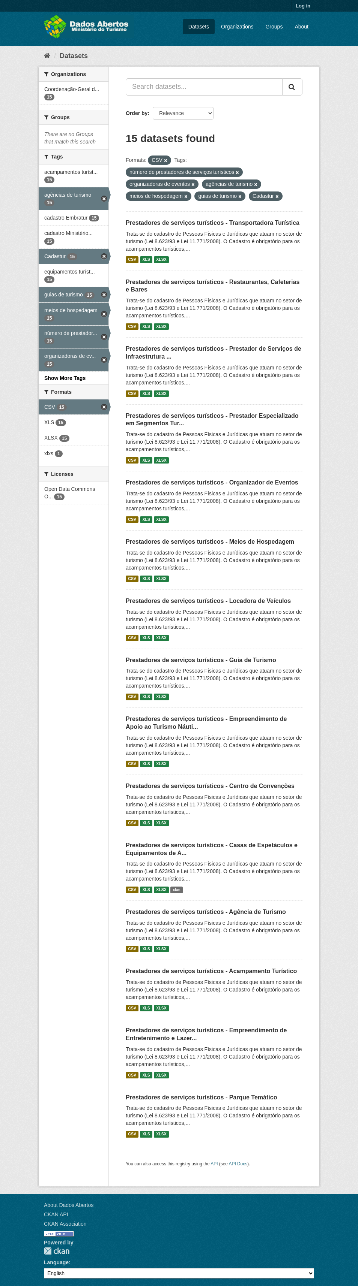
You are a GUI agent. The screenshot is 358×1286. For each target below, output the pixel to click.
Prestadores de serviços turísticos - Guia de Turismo (201, 660)
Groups (274, 27)
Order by (136, 113)
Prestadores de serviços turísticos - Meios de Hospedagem (210, 541)
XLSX (161, 259)
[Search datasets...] (204, 87)
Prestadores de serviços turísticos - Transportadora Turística (212, 223)
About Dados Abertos (68, 1205)
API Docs (238, 1163)
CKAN (56, 1251)
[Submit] (292, 87)
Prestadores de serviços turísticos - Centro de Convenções (210, 786)
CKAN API (56, 1214)
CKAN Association (65, 1224)
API (214, 1163)
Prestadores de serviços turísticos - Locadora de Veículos (208, 601)
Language (56, 1262)
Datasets (198, 27)
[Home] (47, 56)
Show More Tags (65, 378)
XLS (146, 259)
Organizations (237, 27)
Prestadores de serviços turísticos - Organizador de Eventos (212, 482)
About (301, 27)
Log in (303, 6)
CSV (132, 259)
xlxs (176, 889)
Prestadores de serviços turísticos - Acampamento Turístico (211, 971)
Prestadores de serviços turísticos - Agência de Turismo (206, 912)
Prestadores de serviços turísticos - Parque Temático (201, 1097)
